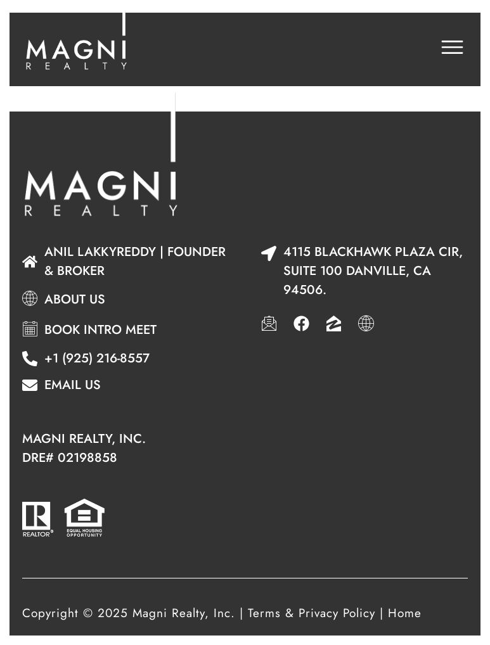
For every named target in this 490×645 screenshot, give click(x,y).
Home (405, 613)
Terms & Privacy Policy (311, 613)
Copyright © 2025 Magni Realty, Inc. (128, 613)
